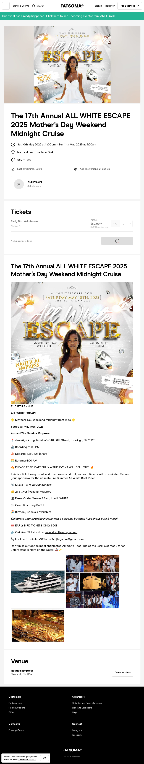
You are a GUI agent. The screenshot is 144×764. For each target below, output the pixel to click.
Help (74, 712)
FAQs (11, 712)
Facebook (77, 735)
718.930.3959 (47, 539)
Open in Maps (123, 672)
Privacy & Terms (16, 730)
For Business (130, 5)
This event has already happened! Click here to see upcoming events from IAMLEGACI (58, 16)
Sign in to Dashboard (82, 708)
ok (44, 758)
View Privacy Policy (27, 759)
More (15, 226)
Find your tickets (17, 708)
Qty (115, 223)
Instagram (77, 730)
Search (38, 5)
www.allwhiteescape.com (61, 532)
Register (110, 5)
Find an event (15, 703)
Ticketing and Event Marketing (87, 703)
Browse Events (20, 5)
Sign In (99, 5)
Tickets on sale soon (117, 240)
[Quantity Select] (126, 223)
